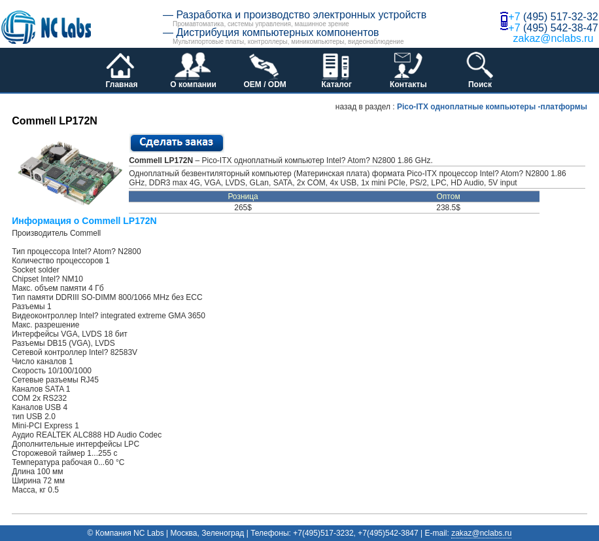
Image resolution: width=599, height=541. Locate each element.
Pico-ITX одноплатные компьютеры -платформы (492, 106)
